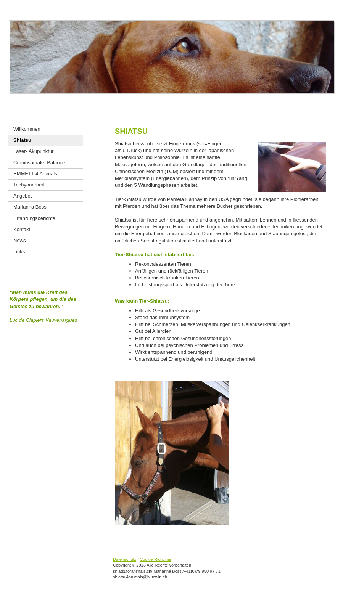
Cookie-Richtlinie (155, 559)
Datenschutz (124, 559)
